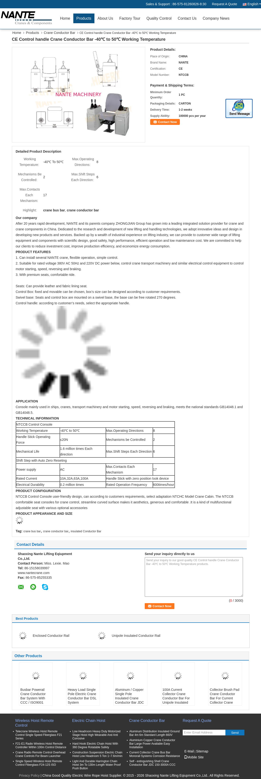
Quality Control (159, 18)
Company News (216, 18)
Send (234, 732)
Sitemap (202, 751)
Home (65, 18)
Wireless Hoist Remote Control (34, 723)
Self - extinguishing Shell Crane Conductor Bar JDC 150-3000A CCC (152, 763)
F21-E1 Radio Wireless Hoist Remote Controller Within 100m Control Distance (40, 745)
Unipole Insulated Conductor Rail (136, 636)
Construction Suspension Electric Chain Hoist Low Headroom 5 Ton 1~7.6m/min (97, 754)
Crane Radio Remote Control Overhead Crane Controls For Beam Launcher (40, 754)
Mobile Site (194, 757)
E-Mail (189, 751)
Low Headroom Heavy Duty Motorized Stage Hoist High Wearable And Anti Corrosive (96, 735)
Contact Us (187, 18)
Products (83, 18)
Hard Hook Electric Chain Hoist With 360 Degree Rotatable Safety (95, 745)
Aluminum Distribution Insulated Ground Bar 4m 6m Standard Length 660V (154, 733)
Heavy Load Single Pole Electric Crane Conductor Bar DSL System (82, 696)
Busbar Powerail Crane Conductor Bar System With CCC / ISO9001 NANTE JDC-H (33, 698)
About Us (105, 18)
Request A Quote (224, 4)
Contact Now (167, 122)
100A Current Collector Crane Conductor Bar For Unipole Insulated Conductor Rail (176, 698)
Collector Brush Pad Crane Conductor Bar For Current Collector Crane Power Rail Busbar (224, 698)
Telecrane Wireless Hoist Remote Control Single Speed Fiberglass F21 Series (38, 735)
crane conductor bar (56, 531)
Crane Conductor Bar (59, 33)
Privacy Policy (29, 775)
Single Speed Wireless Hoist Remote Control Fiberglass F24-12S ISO (38, 763)
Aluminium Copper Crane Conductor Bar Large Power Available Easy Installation (152, 743)
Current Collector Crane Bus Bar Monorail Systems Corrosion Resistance (154, 754)
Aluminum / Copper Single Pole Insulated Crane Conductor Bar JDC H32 (129, 698)
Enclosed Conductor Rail (51, 636)
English (254, 4)
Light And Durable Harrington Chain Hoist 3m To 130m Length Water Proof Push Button (96, 765)
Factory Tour (129, 18)
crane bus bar (32, 531)
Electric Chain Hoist (88, 721)
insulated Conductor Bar (86, 531)
